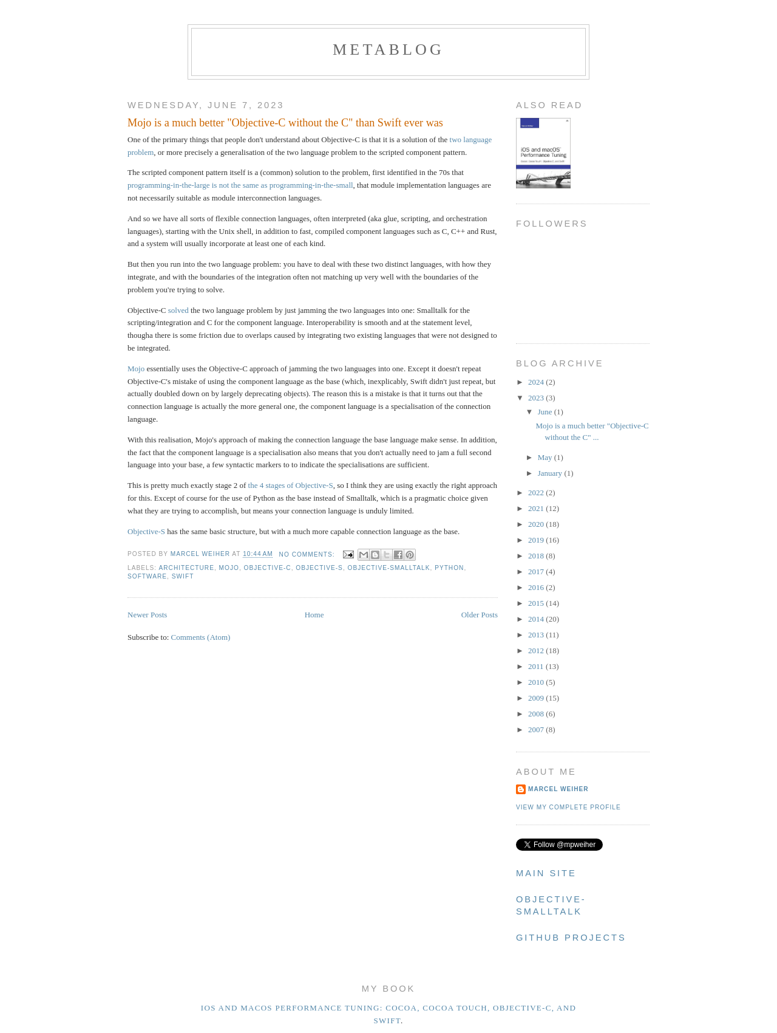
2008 (537, 713)
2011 (537, 666)
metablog (388, 49)
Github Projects (571, 937)
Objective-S (146, 531)
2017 (537, 571)
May (546, 457)
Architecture (186, 568)
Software (147, 576)
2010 (537, 682)
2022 (537, 492)
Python (449, 568)
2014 (537, 618)
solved (178, 310)
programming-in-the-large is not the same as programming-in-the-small (240, 185)
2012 (537, 650)
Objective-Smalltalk (389, 568)
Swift (183, 576)
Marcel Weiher (558, 789)
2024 (537, 381)
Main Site (546, 873)
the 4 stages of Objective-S (290, 485)
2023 (537, 397)
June (546, 411)
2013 (537, 634)
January (551, 473)
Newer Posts (147, 614)
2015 (537, 603)
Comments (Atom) (201, 637)
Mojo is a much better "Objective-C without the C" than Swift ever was (285, 123)
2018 (537, 555)
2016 (537, 587)
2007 (537, 729)
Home (314, 614)
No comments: (308, 554)
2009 (537, 697)
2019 (537, 539)
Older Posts (479, 614)
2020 (537, 524)
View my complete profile (568, 807)
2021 (537, 508)
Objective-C (267, 568)
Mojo (135, 368)
